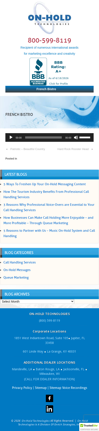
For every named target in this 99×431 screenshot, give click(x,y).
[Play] (11, 137)
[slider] (43, 137)
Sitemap (41, 388)
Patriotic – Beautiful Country (27, 149)
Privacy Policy (22, 388)
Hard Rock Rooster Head (73, 149)
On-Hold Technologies (35, 420)
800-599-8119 (49, 40)
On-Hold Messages (17, 270)
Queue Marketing (16, 277)
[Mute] (76, 137)
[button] (89, 427)
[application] (49, 138)
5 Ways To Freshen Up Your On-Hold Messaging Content (44, 184)
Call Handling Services (19, 262)
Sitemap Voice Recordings (68, 388)
